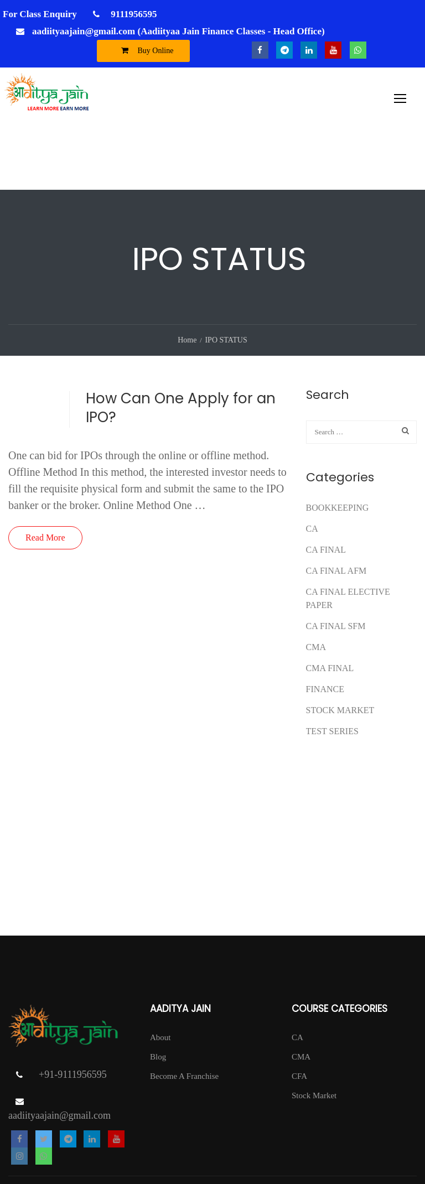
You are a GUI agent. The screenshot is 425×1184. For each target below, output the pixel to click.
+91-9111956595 (73, 1015)
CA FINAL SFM (336, 567)
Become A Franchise (184, 1016)
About (160, 978)
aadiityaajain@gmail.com (59, 1056)
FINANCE (325, 630)
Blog (158, 997)
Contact (404, 1142)
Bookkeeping (337, 448)
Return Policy (358, 1142)
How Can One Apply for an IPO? (181, 348)
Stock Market (340, 651)
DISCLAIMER (391, 1159)
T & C (254, 1142)
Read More (45, 478)
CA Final (326, 490)
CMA (316, 588)
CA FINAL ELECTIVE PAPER (348, 539)
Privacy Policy (300, 1142)
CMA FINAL (330, 609)
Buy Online (144, 50)
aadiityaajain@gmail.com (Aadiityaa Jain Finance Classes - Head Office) (178, 31)
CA (312, 469)
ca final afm (336, 511)
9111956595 (132, 14)
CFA (299, 1016)
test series (332, 672)
